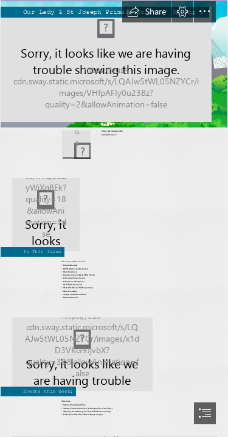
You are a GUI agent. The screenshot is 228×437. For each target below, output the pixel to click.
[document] (114, 218)
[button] (146, 11)
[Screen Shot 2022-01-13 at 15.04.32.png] (114, 64)
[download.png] (76, 145)
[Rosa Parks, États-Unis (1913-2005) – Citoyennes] (114, 210)
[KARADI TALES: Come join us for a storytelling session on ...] (114, 350)
